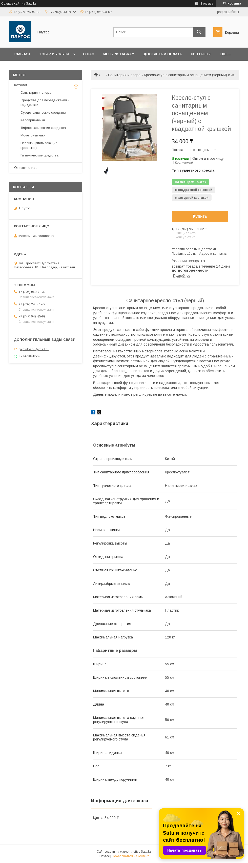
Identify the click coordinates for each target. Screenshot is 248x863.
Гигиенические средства (39, 155)
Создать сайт (10, 3)
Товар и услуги (54, 54)
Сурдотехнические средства (43, 112)
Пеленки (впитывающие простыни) (38, 145)
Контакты (201, 54)
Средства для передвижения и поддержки (45, 102)
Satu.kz (146, 851)
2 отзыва (206, 3)
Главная (22, 54)
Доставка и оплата (162, 54)
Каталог (20, 85)
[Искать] (199, 32)
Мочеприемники (32, 135)
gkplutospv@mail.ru (34, 349)
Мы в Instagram (118, 54)
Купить (200, 216)
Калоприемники (32, 120)
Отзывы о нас (25, 168)
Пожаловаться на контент (130, 856)
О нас (88, 54)
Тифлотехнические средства (43, 128)
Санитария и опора (124, 75)
